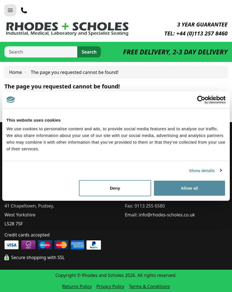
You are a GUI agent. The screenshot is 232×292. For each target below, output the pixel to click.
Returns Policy (77, 286)
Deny (115, 188)
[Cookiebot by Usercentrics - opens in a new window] (201, 99)
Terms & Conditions (149, 286)
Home (15, 72)
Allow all (189, 188)
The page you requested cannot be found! (75, 72)
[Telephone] (24, 10)
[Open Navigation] (10, 10)
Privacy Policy (110, 286)
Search (89, 52)
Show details (202, 170)
